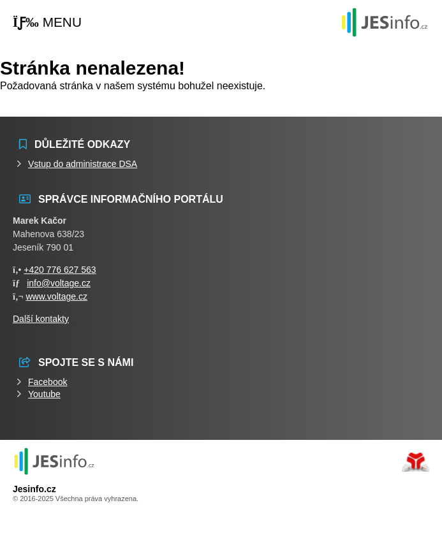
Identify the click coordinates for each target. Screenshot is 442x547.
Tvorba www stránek (415, 462)
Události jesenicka (384, 22)
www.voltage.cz (56, 296)
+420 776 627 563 (60, 270)
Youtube (44, 394)
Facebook (47, 382)
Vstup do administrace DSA (82, 164)
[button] (47, 22)
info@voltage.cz (59, 283)
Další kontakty (41, 319)
